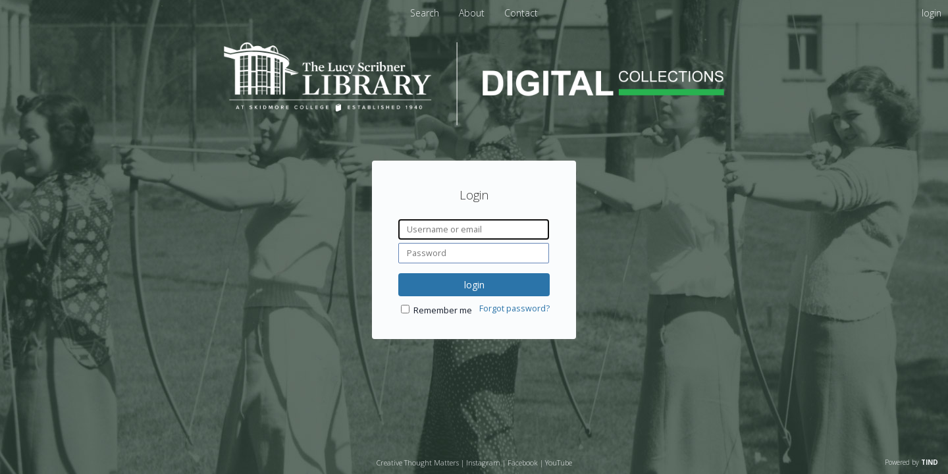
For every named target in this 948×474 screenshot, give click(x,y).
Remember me (442, 310)
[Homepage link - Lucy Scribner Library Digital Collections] (474, 121)
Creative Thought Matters (418, 462)
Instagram (483, 462)
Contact (521, 13)
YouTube (558, 462)
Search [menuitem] (424, 13)
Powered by (911, 462)
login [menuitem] (931, 13)
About (473, 13)
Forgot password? (514, 308)
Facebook (523, 462)
